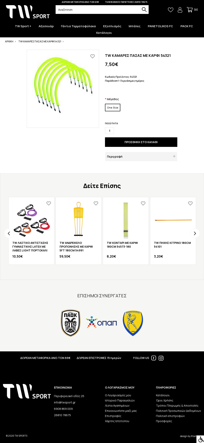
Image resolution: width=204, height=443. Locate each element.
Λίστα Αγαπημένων (117, 405)
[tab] (141, 156)
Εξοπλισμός (112, 26)
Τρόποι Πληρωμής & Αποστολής (177, 405)
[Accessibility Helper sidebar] (200, 439)
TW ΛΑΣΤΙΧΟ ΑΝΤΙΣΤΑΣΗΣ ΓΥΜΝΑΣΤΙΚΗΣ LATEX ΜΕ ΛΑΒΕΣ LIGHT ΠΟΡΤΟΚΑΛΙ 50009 (30, 248)
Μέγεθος (113, 99)
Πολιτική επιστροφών (170, 416)
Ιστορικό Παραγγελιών (120, 400)
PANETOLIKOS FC (160, 26)
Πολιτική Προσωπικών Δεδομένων (178, 411)
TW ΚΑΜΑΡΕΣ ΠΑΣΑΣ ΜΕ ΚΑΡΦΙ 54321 (39, 41)
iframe (194, 436)
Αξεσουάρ (46, 26)
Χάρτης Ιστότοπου (117, 421)
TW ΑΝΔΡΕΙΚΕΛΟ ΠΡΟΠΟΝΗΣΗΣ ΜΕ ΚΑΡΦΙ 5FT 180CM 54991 (76, 246)
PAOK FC (186, 26)
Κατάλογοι (104, 33)
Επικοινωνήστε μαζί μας (121, 411)
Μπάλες (134, 26)
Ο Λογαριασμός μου (118, 395)
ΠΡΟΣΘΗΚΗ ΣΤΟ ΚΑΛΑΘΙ (141, 142)
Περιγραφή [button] (115, 156)
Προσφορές (164, 421)
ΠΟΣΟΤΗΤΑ (111, 123)
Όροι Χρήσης (164, 400)
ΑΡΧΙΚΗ (9, 41)
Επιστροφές (113, 416)
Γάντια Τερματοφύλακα (78, 26)
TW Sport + (23, 26)
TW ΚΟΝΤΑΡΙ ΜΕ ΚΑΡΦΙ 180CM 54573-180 (122, 244)
